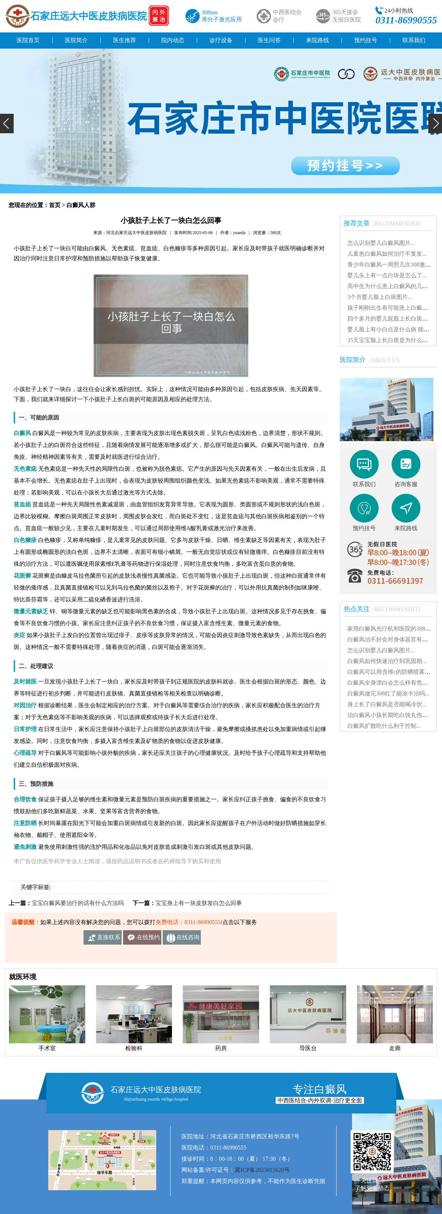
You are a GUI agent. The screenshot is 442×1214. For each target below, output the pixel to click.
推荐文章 (385, 223)
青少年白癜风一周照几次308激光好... (394, 264)
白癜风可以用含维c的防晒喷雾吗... (391, 672)
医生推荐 (124, 40)
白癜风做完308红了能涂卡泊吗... (388, 693)
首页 (54, 205)
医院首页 (28, 40)
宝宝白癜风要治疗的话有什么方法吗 (78, 903)
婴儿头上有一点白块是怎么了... (387, 275)
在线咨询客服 (187, 939)
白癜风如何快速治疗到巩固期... (387, 661)
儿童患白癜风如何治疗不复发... (387, 254)
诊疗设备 (221, 40)
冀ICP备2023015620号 (262, 1170)
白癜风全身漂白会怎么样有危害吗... (392, 683)
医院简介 (76, 40)
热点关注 (385, 609)
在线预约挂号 (148, 939)
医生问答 (269, 40)
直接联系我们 (108, 939)
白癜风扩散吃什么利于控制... (384, 726)
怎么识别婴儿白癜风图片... (381, 243)
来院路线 (317, 40)
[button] (7, 123)
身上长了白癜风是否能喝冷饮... (387, 704)
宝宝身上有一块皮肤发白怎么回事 (198, 903)
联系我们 (413, 40)
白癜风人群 (81, 205)
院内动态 (172, 40)
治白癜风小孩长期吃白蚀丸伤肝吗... (392, 715)
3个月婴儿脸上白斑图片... (379, 297)
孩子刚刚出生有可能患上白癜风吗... (392, 308)
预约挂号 (365, 40)
